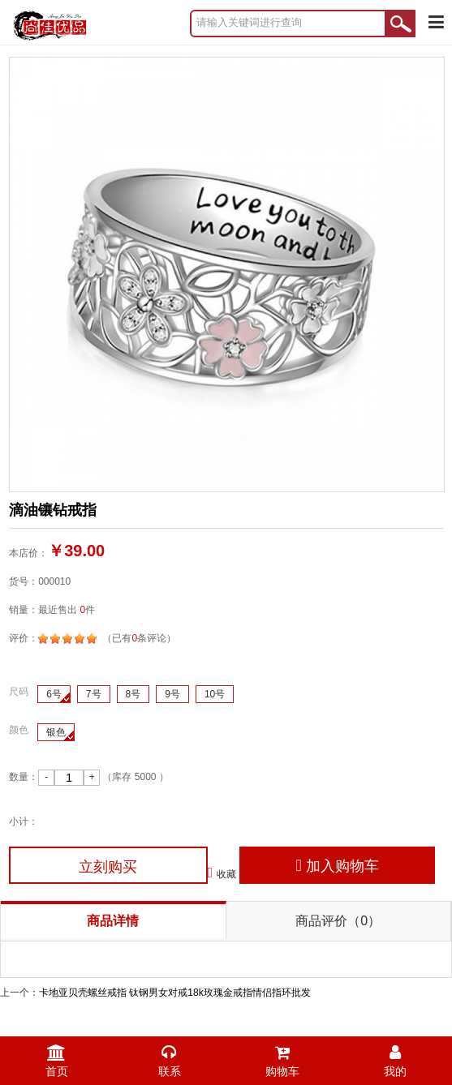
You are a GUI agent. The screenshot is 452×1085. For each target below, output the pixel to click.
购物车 (282, 1057)
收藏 (222, 872)
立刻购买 (108, 867)
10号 (214, 694)
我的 (395, 1057)
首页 (56, 1057)
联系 (169, 1057)
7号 (93, 694)
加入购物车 (336, 865)
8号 (133, 694)
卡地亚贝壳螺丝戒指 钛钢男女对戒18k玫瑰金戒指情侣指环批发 (175, 992)
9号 (172, 694)
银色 (56, 732)
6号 (54, 694)
